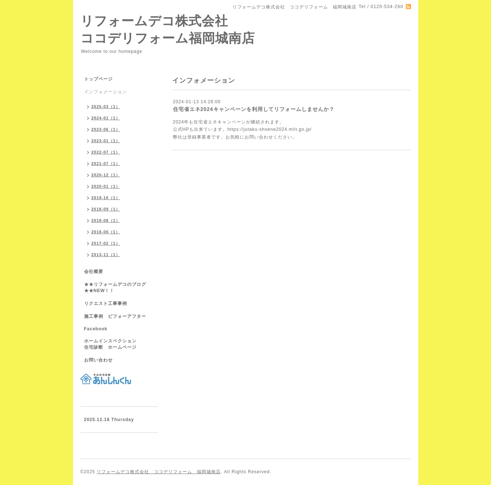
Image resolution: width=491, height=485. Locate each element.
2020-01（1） (105, 186)
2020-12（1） (105, 175)
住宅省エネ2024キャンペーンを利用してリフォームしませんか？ (254, 109)
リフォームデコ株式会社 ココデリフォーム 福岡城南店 (159, 471)
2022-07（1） (105, 152)
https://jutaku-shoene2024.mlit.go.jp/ (269, 129)
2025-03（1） (105, 106)
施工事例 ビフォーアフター (115, 316)
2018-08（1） (105, 220)
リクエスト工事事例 (105, 303)
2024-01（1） (105, 118)
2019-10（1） (105, 197)
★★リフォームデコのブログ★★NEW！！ (115, 287)
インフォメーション (105, 91)
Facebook (96, 328)
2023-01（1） (105, 141)
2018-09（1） (105, 209)
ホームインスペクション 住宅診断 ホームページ (117, 344)
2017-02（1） (105, 243)
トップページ (98, 79)
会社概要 (93, 271)
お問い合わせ (98, 360)
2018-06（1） (105, 232)
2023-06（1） (105, 129)
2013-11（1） (105, 254)
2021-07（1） (105, 163)
